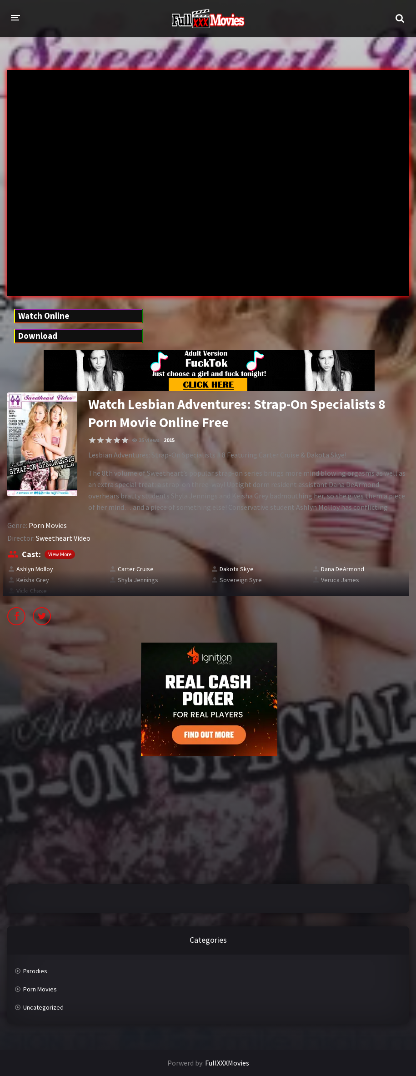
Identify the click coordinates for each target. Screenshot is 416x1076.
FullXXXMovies (227, 1062)
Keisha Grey (32, 580)
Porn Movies (48, 525)
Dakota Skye (237, 569)
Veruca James (340, 580)
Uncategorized (43, 1007)
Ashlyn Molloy (34, 569)
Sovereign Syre (241, 580)
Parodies (35, 971)
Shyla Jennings (138, 580)
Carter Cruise (136, 569)
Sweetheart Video (63, 538)
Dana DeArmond (342, 569)
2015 (169, 440)
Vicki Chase (31, 591)
